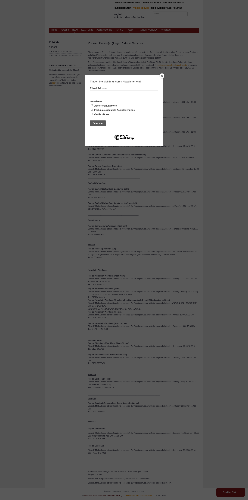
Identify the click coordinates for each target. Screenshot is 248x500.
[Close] (162, 75)
